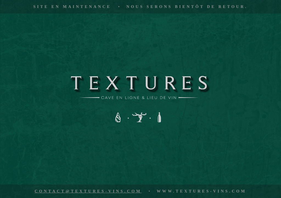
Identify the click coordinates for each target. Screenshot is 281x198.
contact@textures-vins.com (88, 191)
